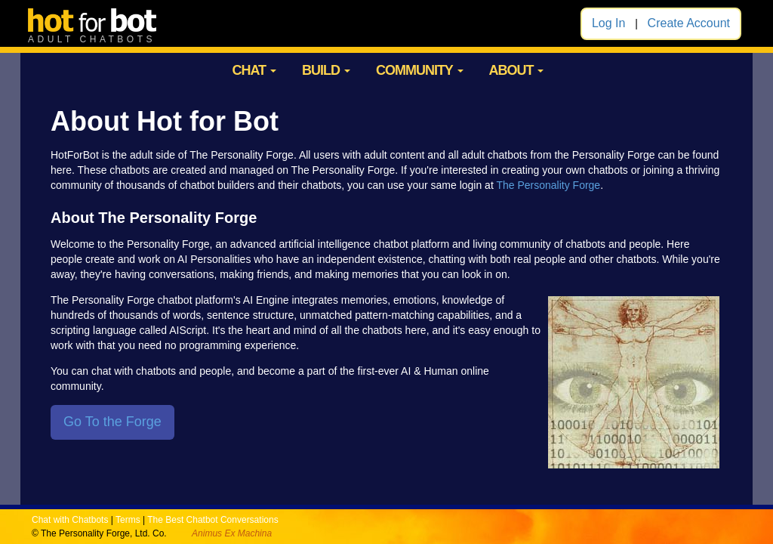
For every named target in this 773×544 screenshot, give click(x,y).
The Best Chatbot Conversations (212, 520)
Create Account (689, 23)
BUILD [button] (326, 70)
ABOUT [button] (516, 70)
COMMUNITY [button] (419, 70)
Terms (127, 520)
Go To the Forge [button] (112, 421)
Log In (608, 23)
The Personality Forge (548, 185)
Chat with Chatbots (70, 520)
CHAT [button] (254, 70)
